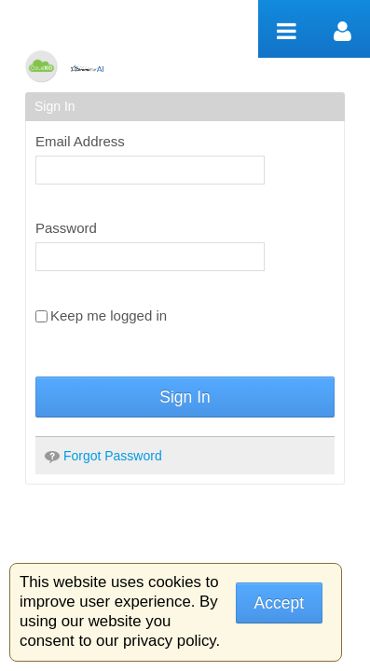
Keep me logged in (101, 315)
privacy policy (169, 641)
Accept (279, 603)
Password (66, 228)
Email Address (80, 141)
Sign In (184, 397)
